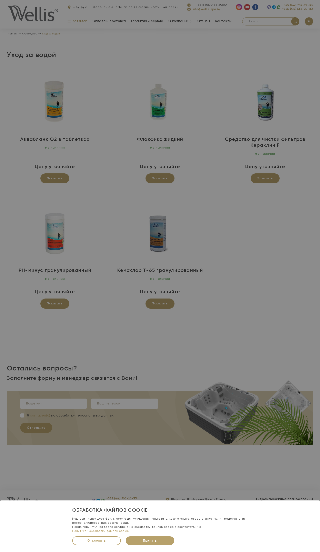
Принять (150, 540)
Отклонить (96, 540)
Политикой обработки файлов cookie (100, 531)
